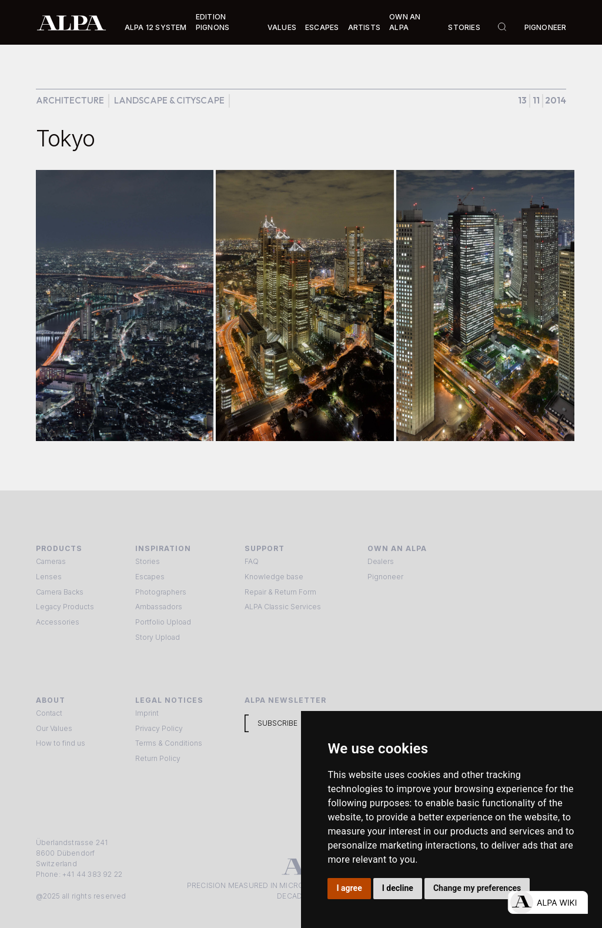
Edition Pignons (212, 22)
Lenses (49, 576)
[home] (71, 22)
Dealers (380, 561)
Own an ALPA (404, 22)
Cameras (51, 561)
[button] (156, 28)
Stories (464, 27)
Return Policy (157, 758)
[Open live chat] (547, 902)
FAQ (252, 561)
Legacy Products (65, 606)
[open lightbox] (125, 305)
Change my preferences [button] (477, 888)
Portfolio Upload (163, 621)
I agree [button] (349, 888)
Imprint (147, 713)
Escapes (150, 576)
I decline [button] (397, 888)
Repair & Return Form (280, 591)
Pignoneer (545, 27)
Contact (49, 713)
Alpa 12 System (156, 27)
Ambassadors (158, 606)
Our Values (54, 728)
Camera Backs (59, 591)
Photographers (160, 591)
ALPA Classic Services (283, 606)
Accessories (57, 621)
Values (281, 27)
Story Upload (157, 637)
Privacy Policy (159, 728)
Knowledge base (274, 576)
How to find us (60, 743)
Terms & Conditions (168, 743)
